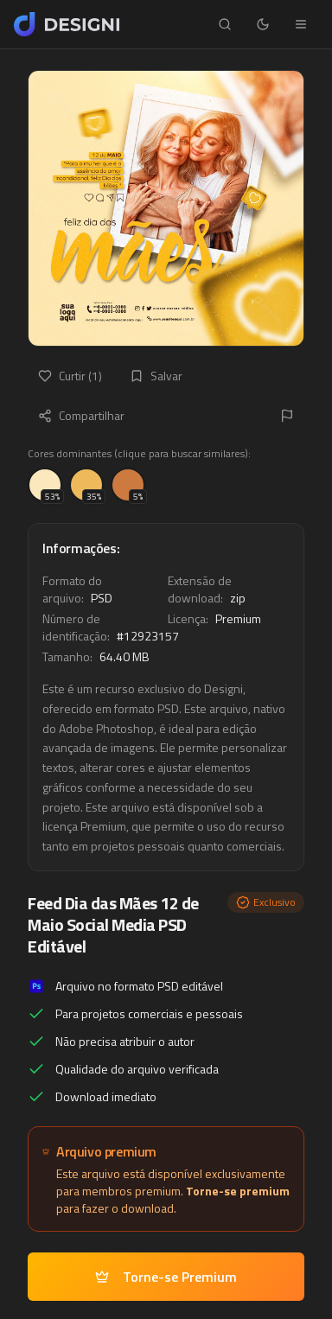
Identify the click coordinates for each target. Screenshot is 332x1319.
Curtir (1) (70, 375)
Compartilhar (81, 415)
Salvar (156, 375)
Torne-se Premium (166, 1276)
